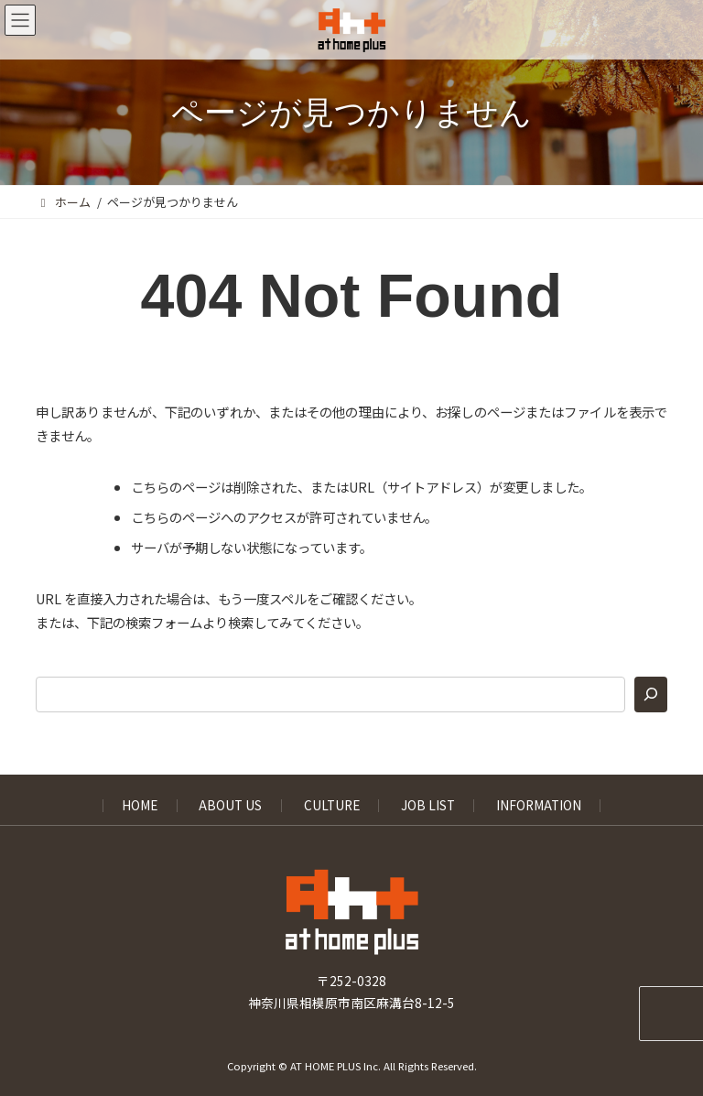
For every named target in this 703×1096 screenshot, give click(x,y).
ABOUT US (230, 806)
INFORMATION (538, 806)
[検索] (650, 694)
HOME (139, 806)
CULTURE (332, 806)
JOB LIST (428, 806)
